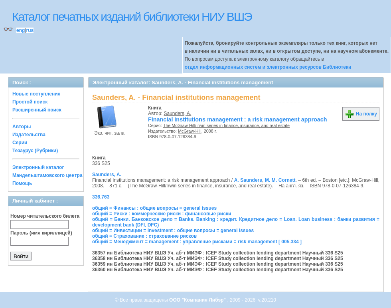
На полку (361, 114)
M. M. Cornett (280, 180)
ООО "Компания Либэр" (198, 300)
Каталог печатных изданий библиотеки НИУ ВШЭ (132, 16)
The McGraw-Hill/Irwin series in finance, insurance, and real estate (226, 125)
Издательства (28, 134)
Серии (19, 142)
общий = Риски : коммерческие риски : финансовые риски (161, 214)
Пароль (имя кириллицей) (41, 233)
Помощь (22, 183)
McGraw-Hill (189, 131)
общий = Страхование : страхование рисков (144, 236)
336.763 (100, 197)
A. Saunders (248, 180)
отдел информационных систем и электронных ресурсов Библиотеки (268, 67)
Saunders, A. (178, 113)
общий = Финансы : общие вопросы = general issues (154, 208)
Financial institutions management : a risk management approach (237, 119)
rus (30, 30)
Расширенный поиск (36, 110)
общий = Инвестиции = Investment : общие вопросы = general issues (173, 230)
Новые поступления (36, 94)
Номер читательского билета (44, 216)
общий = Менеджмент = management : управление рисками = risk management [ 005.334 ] (197, 241)
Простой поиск (29, 102)
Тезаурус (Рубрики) (35, 150)
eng (20, 30)
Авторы (21, 126)
